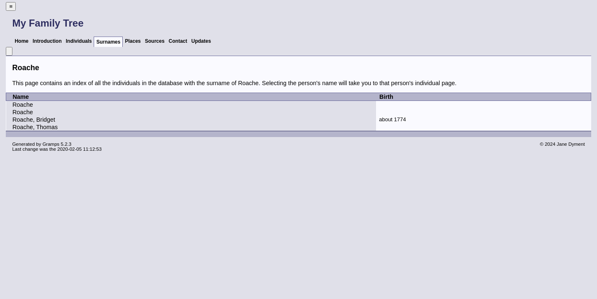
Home (21, 41)
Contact (178, 41)
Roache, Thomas (35, 127)
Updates (201, 41)
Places (133, 41)
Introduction (47, 41)
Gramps (50, 144)
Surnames (108, 42)
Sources (155, 41)
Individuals (79, 41)
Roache (22, 104)
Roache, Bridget (33, 119)
